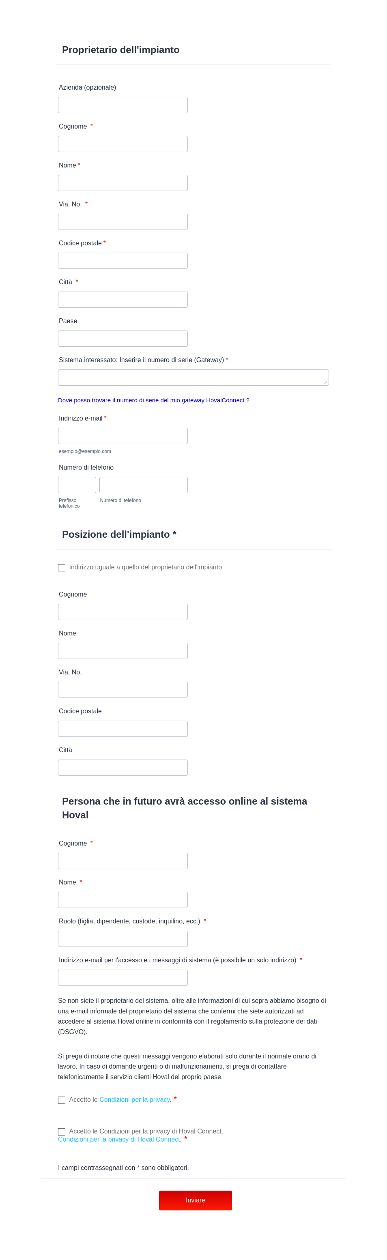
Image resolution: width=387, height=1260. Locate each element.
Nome (69, 165)
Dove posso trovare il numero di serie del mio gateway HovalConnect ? (153, 400)
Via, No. (73, 204)
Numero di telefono (86, 467)
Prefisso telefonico (69, 503)
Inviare (195, 1200)
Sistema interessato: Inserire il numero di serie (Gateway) (143, 359)
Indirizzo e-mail (83, 418)
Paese (68, 321)
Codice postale (82, 243)
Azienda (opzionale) (87, 87)
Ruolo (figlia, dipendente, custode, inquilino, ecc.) (132, 921)
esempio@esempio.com (85, 451)
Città (68, 282)
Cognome (76, 126)
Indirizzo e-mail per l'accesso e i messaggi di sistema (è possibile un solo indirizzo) (180, 960)
